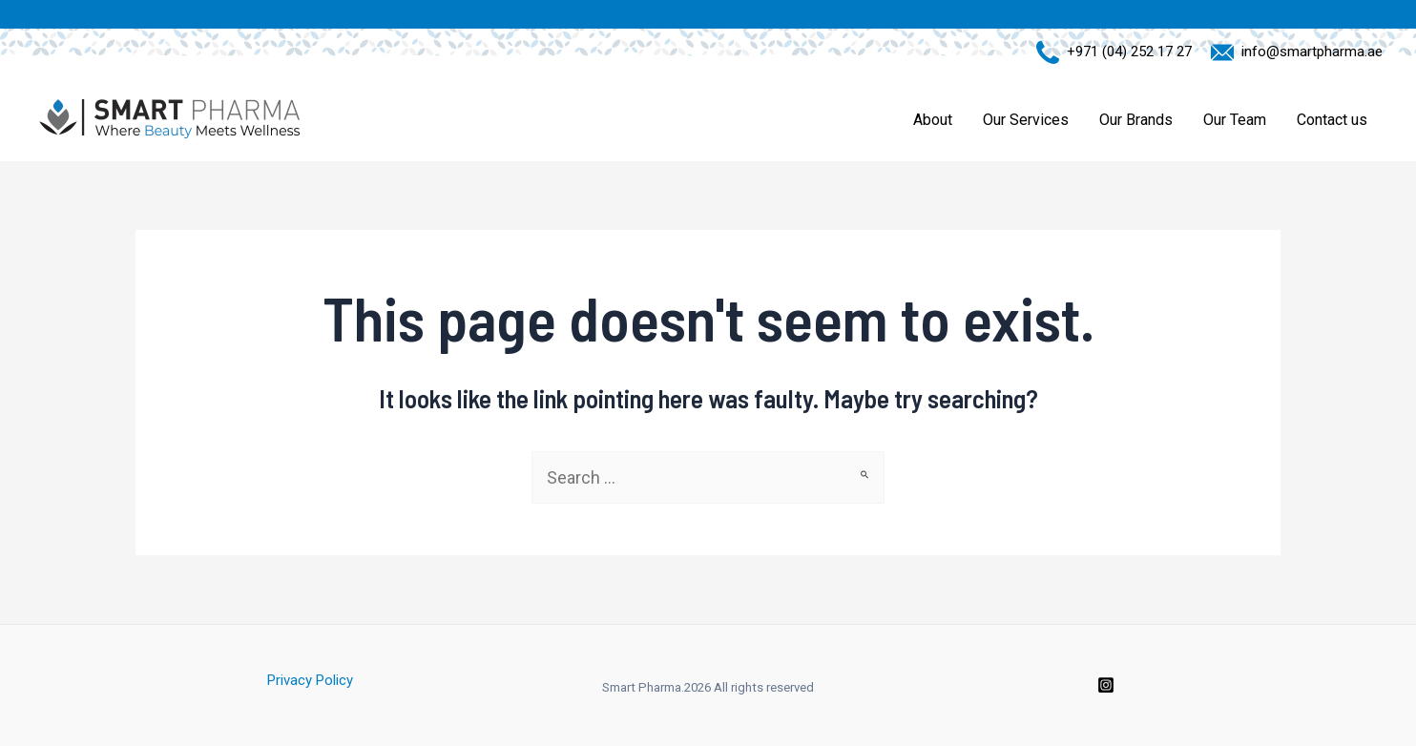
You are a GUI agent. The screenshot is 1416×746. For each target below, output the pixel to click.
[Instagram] (1105, 685)
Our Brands (1136, 120)
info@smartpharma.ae (1308, 51)
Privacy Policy (310, 680)
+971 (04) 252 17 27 (1125, 51)
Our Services (1026, 120)
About (932, 120)
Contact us (1332, 120)
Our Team (1234, 120)
